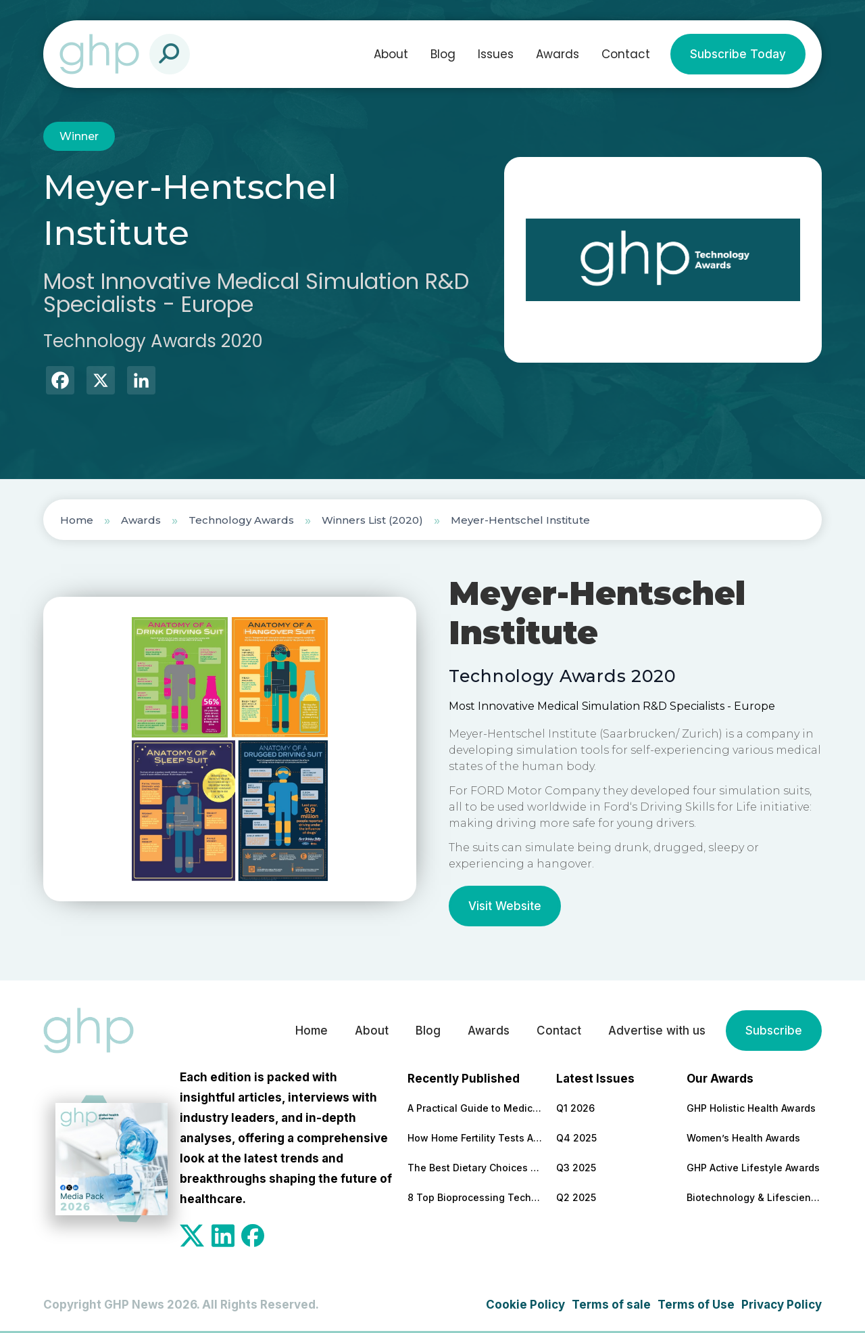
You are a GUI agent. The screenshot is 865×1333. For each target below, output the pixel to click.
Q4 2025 (576, 1138)
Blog (442, 54)
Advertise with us (657, 1030)
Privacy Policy (781, 1304)
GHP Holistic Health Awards (751, 1108)
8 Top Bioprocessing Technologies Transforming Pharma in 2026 (475, 1197)
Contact (625, 54)
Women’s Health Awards (743, 1138)
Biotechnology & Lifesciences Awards (754, 1197)
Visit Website (504, 906)
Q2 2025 (576, 1197)
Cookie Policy (525, 1304)
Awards (557, 54)
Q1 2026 (575, 1108)
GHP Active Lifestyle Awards (753, 1167)
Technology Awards (241, 520)
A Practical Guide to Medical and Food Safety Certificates (475, 1108)
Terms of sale (611, 1304)
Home (76, 520)
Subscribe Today (738, 54)
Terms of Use (696, 1304)
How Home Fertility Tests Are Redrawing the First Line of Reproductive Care (475, 1138)
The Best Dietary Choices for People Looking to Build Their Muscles (475, 1167)
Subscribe (773, 1030)
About (391, 54)
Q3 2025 (576, 1167)
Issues (496, 54)
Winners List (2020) (372, 520)
